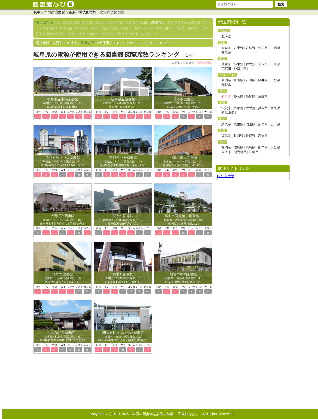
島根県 (238, 124)
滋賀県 (226, 108)
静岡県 (238, 96)
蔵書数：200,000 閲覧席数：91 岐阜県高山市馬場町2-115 (183, 220)
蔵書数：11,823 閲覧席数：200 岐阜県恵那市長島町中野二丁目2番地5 (123, 161)
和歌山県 (227, 112)
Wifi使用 (103, 43)
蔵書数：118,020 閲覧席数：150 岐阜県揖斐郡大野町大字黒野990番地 (62, 220)
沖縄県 (254, 152)
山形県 (275, 48)
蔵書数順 (189, 62)
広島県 (263, 124)
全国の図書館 (54, 12)
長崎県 (250, 147)
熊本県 (263, 147)
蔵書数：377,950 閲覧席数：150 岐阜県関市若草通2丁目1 (122, 220)
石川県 (250, 80)
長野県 (226, 84)
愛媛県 (250, 136)
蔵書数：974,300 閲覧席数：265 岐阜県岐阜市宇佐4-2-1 (122, 103)
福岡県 (226, 147)
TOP (36, 12)
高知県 (263, 136)
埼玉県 (263, 64)
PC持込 (71, 43)
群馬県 (250, 64)
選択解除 (43, 43)
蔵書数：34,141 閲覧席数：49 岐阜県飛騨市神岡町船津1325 (183, 278)
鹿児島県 (240, 152)
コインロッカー (124, 43)
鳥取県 (226, 124)
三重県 (263, 96)
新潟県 (226, 80)
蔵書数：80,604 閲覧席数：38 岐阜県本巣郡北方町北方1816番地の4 (62, 336)
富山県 (238, 80)
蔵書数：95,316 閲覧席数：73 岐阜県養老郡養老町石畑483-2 (123, 278)
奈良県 (275, 108)
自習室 (57, 43)
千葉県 (275, 64)
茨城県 (226, 64)
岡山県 (250, 124)
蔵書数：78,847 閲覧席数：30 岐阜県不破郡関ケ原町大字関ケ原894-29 (122, 336)
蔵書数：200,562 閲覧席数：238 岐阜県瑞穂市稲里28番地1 (183, 103)
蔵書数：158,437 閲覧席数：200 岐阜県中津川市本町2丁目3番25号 (183, 161)
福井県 (263, 80)
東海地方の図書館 (82, 12)
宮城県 (250, 48)
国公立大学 (225, 176)
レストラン (147, 43)
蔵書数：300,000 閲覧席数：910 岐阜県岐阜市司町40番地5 (62, 103)
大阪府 (250, 108)
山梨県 (275, 80)
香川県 (238, 136)
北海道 (226, 36)
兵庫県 (263, 108)
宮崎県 (226, 152)
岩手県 (238, 48)
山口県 (275, 124)
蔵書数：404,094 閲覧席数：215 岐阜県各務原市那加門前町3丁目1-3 (62, 161)
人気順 (176, 62)
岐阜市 (157, 22)
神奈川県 (240, 68)
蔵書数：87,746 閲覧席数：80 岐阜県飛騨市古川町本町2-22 (62, 278)
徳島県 (226, 136)
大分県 (275, 147)
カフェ (164, 43)
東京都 (226, 68)
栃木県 (238, 64)
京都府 (238, 108)
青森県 (226, 48)
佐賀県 (238, 147)
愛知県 (250, 96)
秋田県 (263, 48)
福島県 (226, 52)
